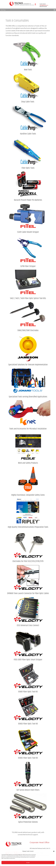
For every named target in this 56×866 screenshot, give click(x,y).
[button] (54, 851)
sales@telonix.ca (44, 5)
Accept (28, 862)
